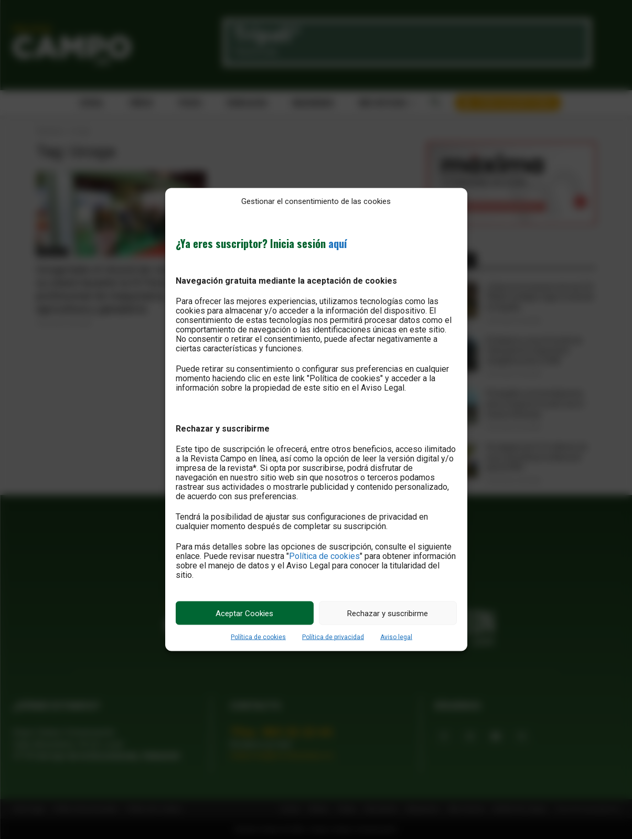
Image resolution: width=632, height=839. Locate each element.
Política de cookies (324, 556)
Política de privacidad (333, 637)
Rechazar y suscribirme (387, 613)
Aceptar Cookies (244, 613)
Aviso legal (396, 637)
